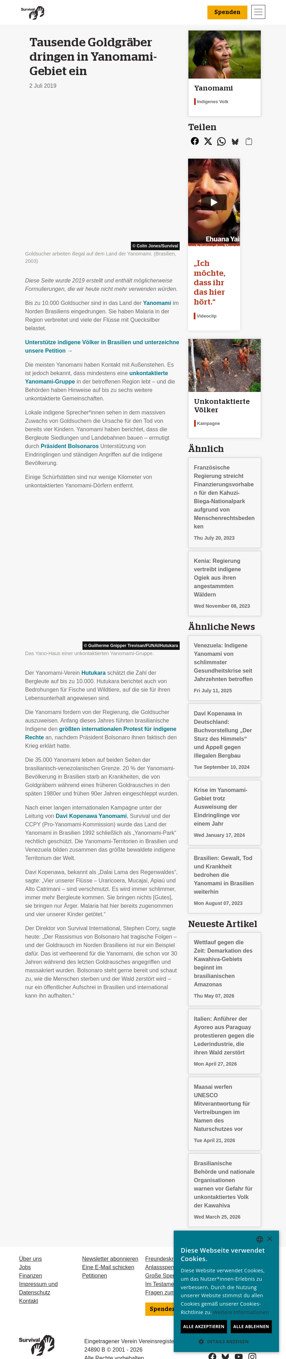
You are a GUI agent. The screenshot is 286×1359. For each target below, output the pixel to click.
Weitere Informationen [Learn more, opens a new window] (241, 1312)
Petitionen (94, 1254)
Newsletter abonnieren (110, 1237)
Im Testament (162, 1262)
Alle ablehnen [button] (251, 1327)
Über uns (30, 1237)
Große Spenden (165, 1254)
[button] (226, 1341)
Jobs (25, 1245)
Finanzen (30, 1254)
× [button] (269, 1239)
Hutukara (93, 381)
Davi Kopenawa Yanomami (91, 524)
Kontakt (28, 1279)
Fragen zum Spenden (172, 1271)
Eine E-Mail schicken (108, 1245)
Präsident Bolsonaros (70, 300)
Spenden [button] (227, 12)
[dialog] (226, 1291)
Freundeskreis (163, 1237)
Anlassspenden (164, 1245)
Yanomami (157, 157)
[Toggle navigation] (258, 12)
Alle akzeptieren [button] (204, 1327)
